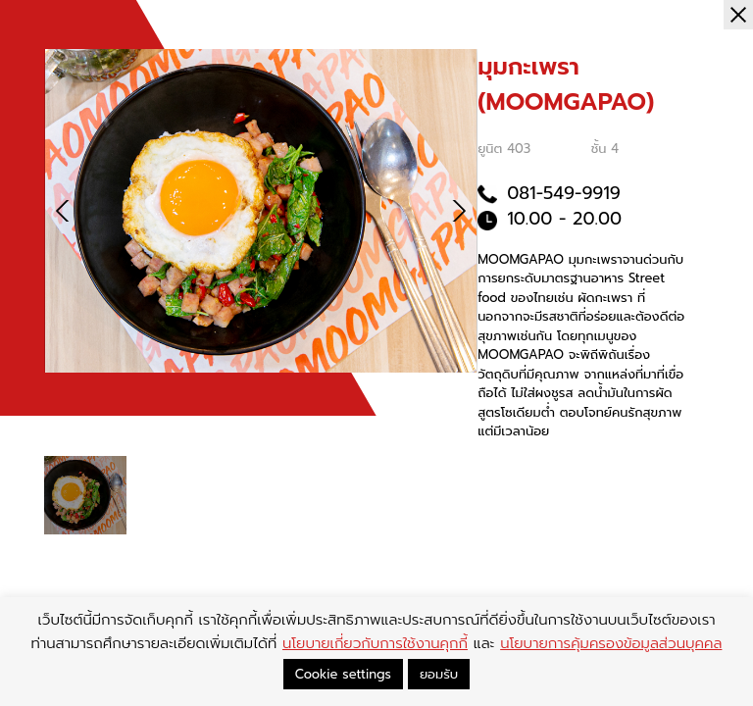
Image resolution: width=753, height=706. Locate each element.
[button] (459, 211)
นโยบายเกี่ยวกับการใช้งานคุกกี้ (375, 643)
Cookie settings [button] (343, 674)
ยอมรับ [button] (439, 674)
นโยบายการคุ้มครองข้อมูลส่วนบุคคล (611, 643)
